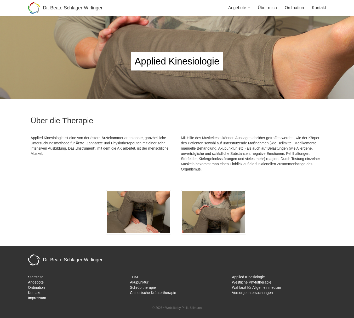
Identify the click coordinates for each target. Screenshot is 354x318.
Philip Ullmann (192, 308)
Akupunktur (139, 282)
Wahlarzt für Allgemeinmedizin (256, 287)
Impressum (37, 298)
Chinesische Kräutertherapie (153, 293)
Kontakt (319, 7)
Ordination (294, 7)
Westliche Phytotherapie (251, 282)
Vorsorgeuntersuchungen (252, 293)
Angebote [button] (239, 7)
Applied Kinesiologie (248, 277)
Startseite (35, 277)
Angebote (36, 282)
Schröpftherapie (143, 287)
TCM (134, 277)
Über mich (267, 7)
